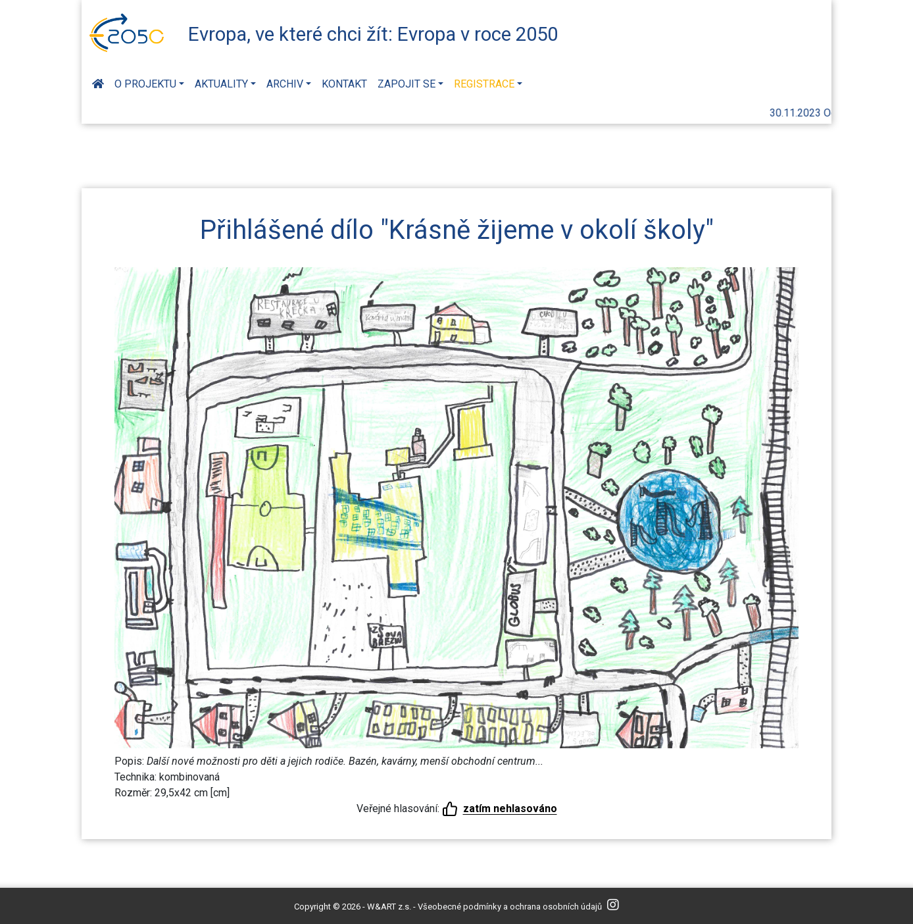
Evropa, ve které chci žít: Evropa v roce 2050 (373, 34)
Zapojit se (406, 84)
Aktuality (221, 84)
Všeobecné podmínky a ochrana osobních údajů (510, 906)
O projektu (145, 84)
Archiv (284, 84)
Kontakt (344, 84)
